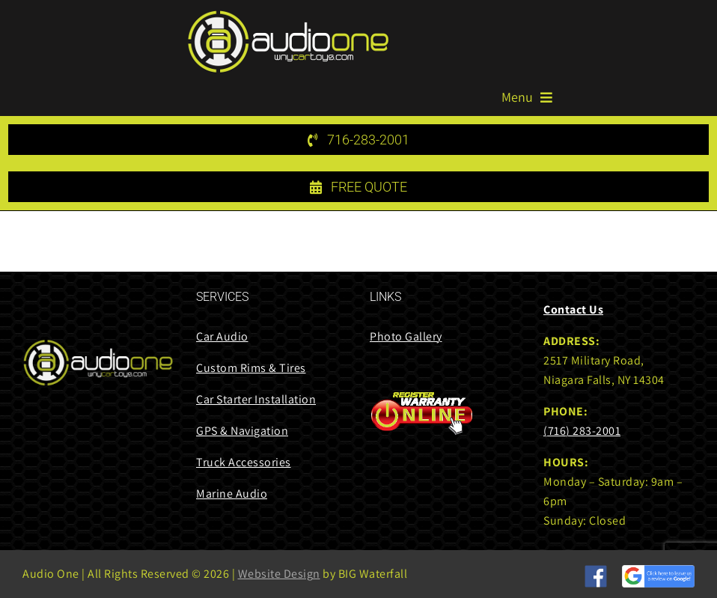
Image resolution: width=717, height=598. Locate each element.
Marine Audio (231, 493)
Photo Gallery (406, 336)
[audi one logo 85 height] (288, 15)
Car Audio (222, 336)
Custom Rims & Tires (251, 368)
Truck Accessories (243, 462)
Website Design (279, 574)
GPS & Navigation (242, 431)
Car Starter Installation (256, 399)
